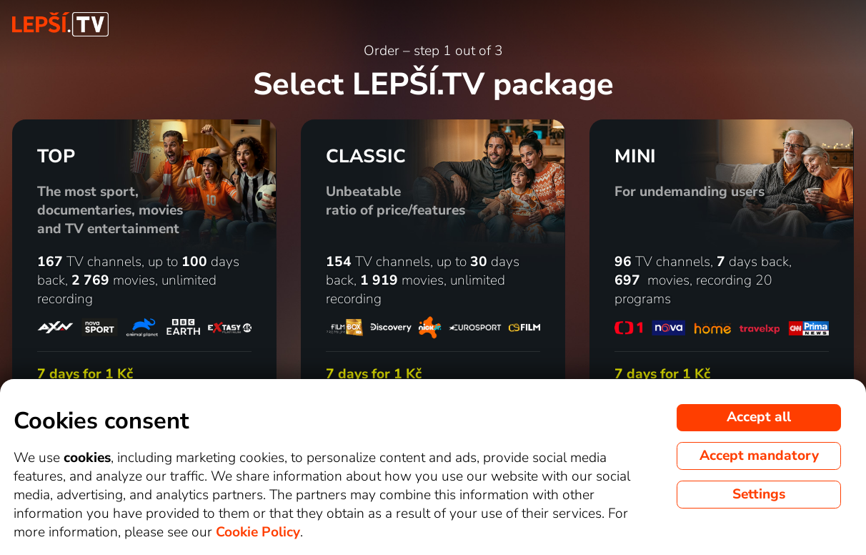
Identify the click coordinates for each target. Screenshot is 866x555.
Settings (758, 494)
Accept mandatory (759, 455)
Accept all (759, 417)
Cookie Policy (258, 532)
